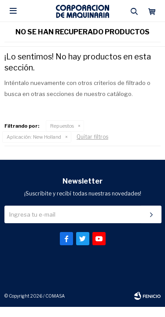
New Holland (34, 137)
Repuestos (62, 126)
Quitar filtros (92, 136)
